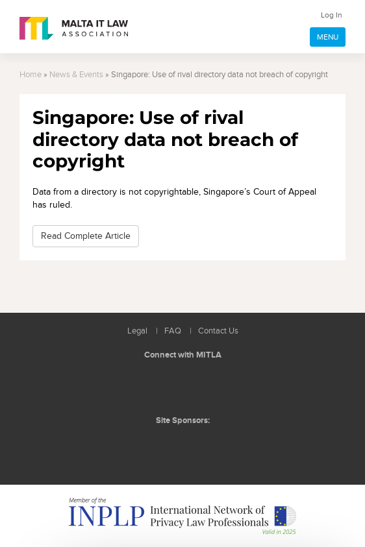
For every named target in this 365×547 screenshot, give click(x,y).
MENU (327, 37)
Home (30, 75)
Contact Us (218, 331)
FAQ (172, 331)
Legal (137, 331)
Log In (331, 14)
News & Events (76, 75)
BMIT (162, 447)
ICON (211, 447)
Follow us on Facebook (184, 386)
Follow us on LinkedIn (155, 386)
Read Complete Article (86, 235)
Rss (214, 386)
